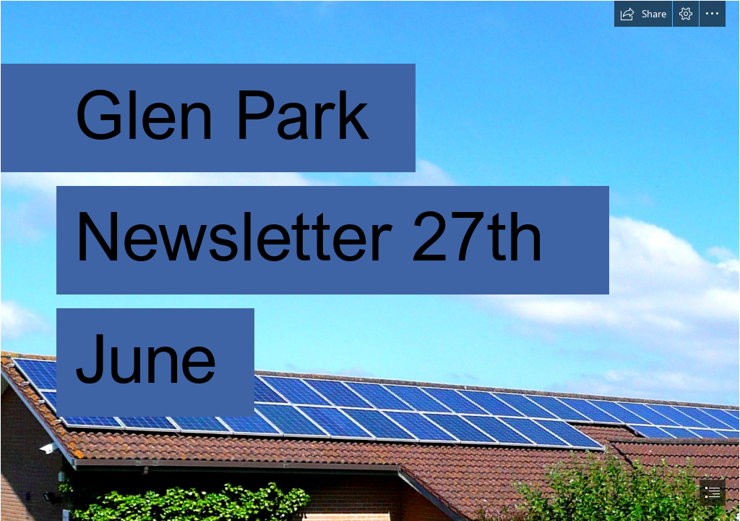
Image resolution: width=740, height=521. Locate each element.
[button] (643, 14)
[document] (370, 260)
